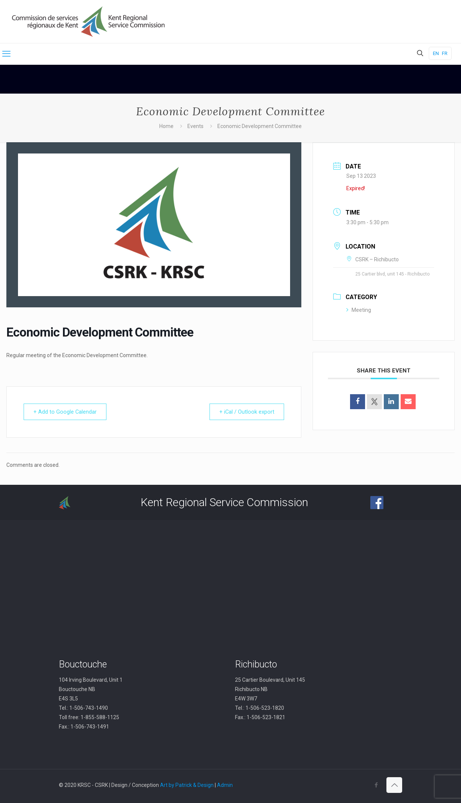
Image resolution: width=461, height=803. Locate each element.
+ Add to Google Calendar (66, 411)
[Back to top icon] (394, 785)
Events (195, 126)
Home (166, 126)
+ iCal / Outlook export (245, 411)
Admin (225, 785)
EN (436, 53)
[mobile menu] (6, 54)
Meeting (358, 310)
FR (445, 53)
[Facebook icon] (376, 785)
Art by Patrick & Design (187, 785)
